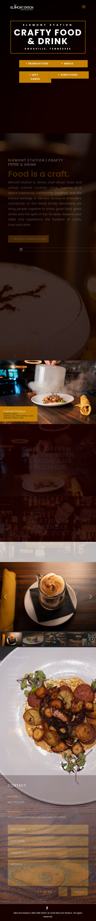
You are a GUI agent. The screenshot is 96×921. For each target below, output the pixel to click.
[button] (4, 392)
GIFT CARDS (35, 77)
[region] (48, 392)
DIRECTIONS (69, 75)
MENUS (68, 63)
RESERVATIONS (38, 63)
